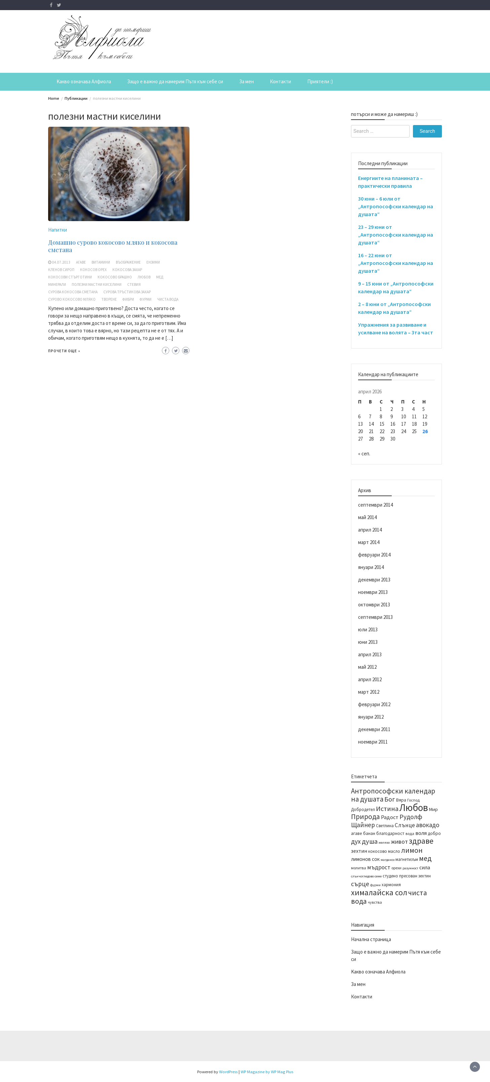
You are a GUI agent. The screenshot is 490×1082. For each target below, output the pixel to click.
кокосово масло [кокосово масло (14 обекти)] (384, 851)
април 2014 (370, 530)
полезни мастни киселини (96, 284)
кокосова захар (127, 269)
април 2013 (370, 654)
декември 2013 (374, 579)
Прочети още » (64, 351)
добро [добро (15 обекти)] (434, 833)
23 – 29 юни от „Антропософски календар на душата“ (395, 234)
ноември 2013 (373, 592)
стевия (134, 284)
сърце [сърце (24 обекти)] (360, 884)
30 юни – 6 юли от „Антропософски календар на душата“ (395, 206)
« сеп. (364, 453)
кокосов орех (93, 269)
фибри (128, 299)
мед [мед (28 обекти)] (425, 858)
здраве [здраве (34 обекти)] (421, 841)
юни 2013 (368, 642)
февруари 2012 (374, 704)
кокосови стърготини (70, 277)
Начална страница (371, 939)
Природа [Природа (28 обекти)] (365, 816)
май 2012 (367, 667)
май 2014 (367, 517)
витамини (101, 262)
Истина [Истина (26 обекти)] (387, 808)
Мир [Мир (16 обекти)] (433, 809)
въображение (128, 262)
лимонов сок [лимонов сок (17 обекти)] (365, 859)
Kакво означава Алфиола (84, 81)
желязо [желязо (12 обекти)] (384, 842)
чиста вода (167, 299)
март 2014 (368, 542)
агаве (81, 262)
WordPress (228, 1071)
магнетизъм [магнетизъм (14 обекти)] (406, 859)
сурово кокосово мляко (72, 299)
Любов (144, 277)
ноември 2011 (373, 742)
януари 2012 (371, 717)
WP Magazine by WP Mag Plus (267, 1071)
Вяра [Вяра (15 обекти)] (401, 800)
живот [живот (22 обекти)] (399, 841)
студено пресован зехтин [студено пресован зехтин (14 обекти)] (407, 875)
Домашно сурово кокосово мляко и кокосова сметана (112, 246)
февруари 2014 (374, 554)
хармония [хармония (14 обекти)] (391, 884)
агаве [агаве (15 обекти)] (356, 833)
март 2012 (368, 692)
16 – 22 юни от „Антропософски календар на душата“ (395, 263)
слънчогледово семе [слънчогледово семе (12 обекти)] (366, 876)
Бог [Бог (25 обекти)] (389, 799)
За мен (246, 81)
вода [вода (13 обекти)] (410, 833)
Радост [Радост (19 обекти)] (389, 817)
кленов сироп (61, 269)
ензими (153, 262)
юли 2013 (368, 629)
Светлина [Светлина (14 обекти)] (385, 825)
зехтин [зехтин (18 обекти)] (359, 850)
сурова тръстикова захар (127, 292)
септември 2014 (375, 505)
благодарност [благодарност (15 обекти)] (390, 833)
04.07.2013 (61, 262)
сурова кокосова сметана (73, 292)
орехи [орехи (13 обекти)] (396, 867)
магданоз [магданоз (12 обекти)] (387, 860)
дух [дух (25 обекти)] (356, 841)
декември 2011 (374, 729)
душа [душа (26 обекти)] (370, 841)
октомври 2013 (374, 604)
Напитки (57, 230)
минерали (57, 284)
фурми (145, 299)
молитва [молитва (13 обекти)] (358, 867)
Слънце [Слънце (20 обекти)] (405, 825)
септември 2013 (375, 617)
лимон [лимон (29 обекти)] (412, 850)
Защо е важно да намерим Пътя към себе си (175, 81)
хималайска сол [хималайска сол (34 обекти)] (379, 893)
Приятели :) (320, 81)
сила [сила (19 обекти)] (424, 867)
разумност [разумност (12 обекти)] (410, 868)
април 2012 (370, 679)
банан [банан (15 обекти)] (369, 833)
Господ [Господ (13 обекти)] (413, 800)
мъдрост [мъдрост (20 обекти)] (378, 867)
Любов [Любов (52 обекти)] (413, 807)
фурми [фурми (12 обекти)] (375, 885)
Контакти (280, 81)
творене (109, 299)
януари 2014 (371, 567)
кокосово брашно (115, 277)
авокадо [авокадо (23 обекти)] (427, 825)
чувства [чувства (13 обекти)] (375, 902)
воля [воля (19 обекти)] (421, 833)
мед (159, 277)
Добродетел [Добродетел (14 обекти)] (363, 809)
